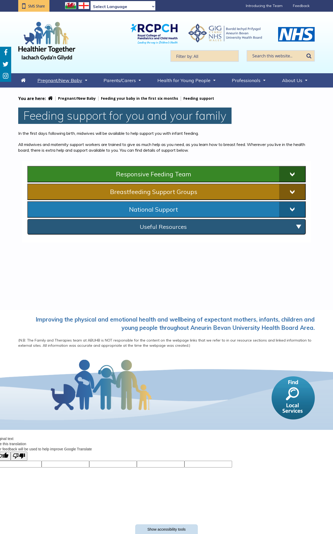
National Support (153, 209)
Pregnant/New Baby (59, 80)
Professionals (246, 80)
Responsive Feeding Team (153, 174)
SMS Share (36, 6)
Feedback (301, 5)
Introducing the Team (264, 5)
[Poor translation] (19, 456)
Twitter (6, 64)
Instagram (5, 76)
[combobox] (204, 56)
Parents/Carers (120, 80)
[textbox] (204, 56)
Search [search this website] (308, 56)
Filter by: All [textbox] (187, 56)
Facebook (6, 52)
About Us (292, 80)
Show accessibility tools (166, 529)
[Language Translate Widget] (123, 6)
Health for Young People (183, 80)
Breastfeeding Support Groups (153, 192)
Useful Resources (163, 226)
